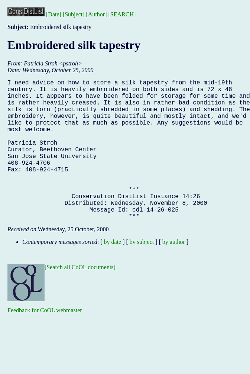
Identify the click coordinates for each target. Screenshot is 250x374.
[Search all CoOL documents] (80, 298)
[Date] (53, 14)
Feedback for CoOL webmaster (44, 341)
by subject (142, 273)
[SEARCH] (122, 14)
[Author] (96, 14)
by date (112, 273)
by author (173, 273)
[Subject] (74, 14)
